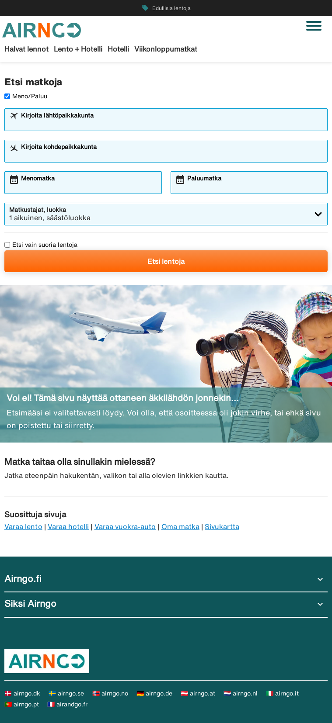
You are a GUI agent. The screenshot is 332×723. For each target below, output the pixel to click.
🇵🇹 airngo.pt (21, 704)
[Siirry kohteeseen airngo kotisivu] (41, 29)
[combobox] (172, 123)
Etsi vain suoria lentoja (40, 245)
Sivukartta (222, 526)
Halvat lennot (26, 48)
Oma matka (180, 526)
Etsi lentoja (166, 261)
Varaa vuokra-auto (125, 526)
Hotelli (118, 48)
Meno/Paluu (25, 96)
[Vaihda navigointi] (314, 26)
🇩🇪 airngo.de (154, 693)
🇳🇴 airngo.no (110, 693)
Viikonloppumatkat (165, 48)
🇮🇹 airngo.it (282, 693)
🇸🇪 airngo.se (66, 693)
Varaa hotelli (68, 526)
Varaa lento (23, 526)
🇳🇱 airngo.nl (241, 693)
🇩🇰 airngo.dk (22, 693)
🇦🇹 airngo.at (198, 693)
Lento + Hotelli (78, 48)
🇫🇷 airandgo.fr (67, 704)
